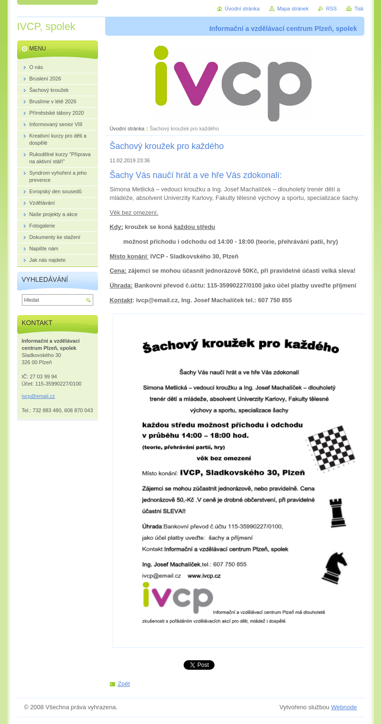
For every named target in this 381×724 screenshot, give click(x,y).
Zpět (124, 683)
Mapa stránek (293, 8)
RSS (331, 8)
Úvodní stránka (127, 128)
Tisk (359, 8)
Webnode (344, 707)
